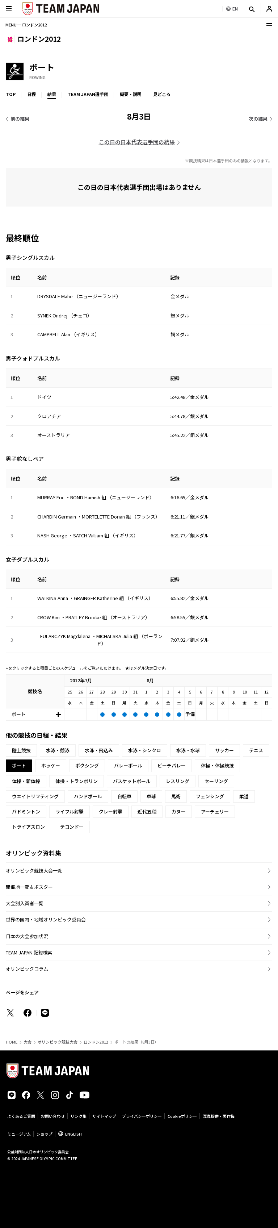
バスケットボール (132, 781)
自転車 (124, 796)
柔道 (244, 796)
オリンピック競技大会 (57, 1042)
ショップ (44, 1134)
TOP (11, 94)
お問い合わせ (53, 1116)
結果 (51, 94)
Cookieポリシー (182, 1116)
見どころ (161, 94)
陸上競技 (21, 750)
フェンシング (210, 796)
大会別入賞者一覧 (24, 903)
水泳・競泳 (58, 750)
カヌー (179, 811)
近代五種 (147, 811)
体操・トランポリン (76, 781)
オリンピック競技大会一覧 (34, 870)
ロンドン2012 (96, 1042)
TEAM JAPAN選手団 (88, 94)
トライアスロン (28, 826)
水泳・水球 (188, 750)
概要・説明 (131, 94)
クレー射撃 (110, 811)
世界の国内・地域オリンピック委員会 (46, 919)
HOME (11, 1042)
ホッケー (50, 765)
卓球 (151, 796)
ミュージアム (19, 1134)
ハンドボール (88, 796)
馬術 (176, 796)
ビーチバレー (171, 765)
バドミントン (26, 811)
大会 (27, 1042)
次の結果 (258, 118)
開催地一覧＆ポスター (29, 886)
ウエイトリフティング (35, 796)
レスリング (177, 781)
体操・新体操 (26, 781)
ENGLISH (73, 1134)
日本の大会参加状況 (27, 936)
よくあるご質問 (21, 1116)
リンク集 (79, 1116)
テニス (256, 750)
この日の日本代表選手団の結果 (137, 142)
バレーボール (128, 765)
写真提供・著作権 (219, 1116)
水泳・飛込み (99, 750)
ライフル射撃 (69, 811)
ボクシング (87, 765)
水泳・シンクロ (144, 750)
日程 (31, 94)
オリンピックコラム (27, 968)
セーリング (216, 781)
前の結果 (19, 118)
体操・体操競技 (217, 765)
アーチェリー (215, 811)
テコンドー (72, 826)
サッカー (224, 750)
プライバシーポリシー (142, 1116)
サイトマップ (104, 1116)
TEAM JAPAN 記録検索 (29, 952)
